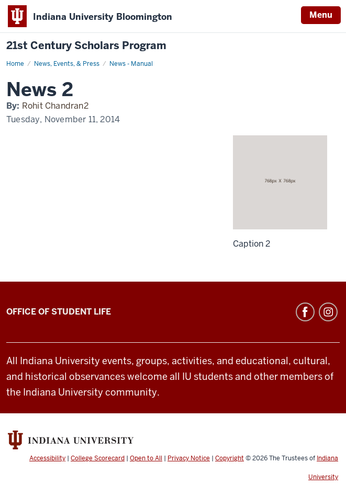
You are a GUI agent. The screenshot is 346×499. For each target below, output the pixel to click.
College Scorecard (98, 458)
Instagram (328, 312)
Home (15, 64)
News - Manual (131, 64)
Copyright (229, 458)
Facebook (305, 312)
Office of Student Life (58, 311)
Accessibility (47, 458)
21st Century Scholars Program (86, 46)
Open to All (146, 458)
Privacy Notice (189, 458)
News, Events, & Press (66, 64)
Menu (320, 14)
